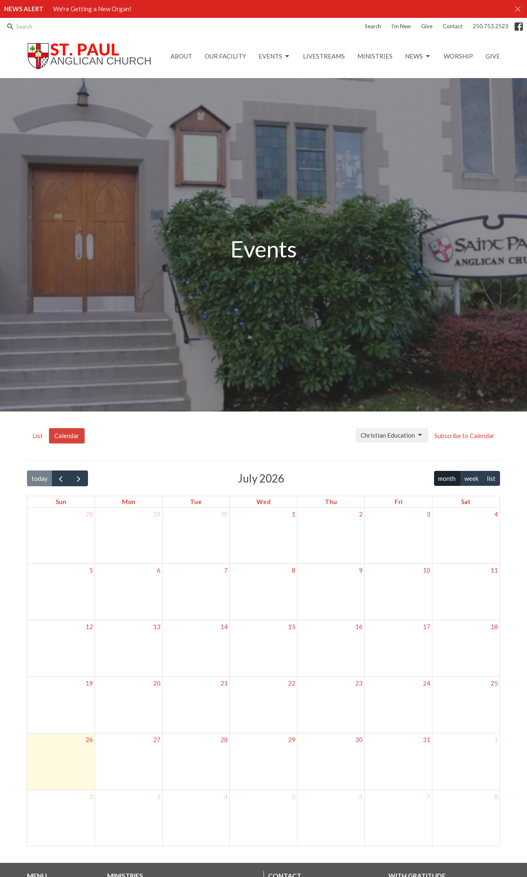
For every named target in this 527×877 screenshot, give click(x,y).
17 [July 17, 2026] (426, 626)
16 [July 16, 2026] (359, 626)
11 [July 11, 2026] (494, 570)
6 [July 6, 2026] (159, 570)
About (181, 56)
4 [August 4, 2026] (226, 796)
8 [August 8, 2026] (496, 796)
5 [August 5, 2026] (293, 796)
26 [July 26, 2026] (89, 739)
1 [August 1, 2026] (496, 739)
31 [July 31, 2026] (426, 739)
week (471, 478)
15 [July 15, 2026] (291, 626)
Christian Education (392, 435)
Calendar (66, 435)
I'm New (401, 26)
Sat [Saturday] (466, 501)
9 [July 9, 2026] (361, 570)
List (37, 435)
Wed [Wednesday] (263, 501)
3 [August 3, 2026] (159, 796)
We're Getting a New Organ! (92, 8)
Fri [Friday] (399, 501)
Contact (452, 26)
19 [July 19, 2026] (89, 683)
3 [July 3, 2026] (428, 514)
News (418, 56)
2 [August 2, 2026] (91, 796)
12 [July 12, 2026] (89, 626)
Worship (458, 56)
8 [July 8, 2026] (293, 570)
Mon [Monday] (128, 501)
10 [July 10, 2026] (426, 570)
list (491, 478)
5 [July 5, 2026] (91, 570)
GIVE (493, 56)
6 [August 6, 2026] (361, 796)
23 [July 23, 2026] (359, 683)
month (447, 478)
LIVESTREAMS (324, 56)
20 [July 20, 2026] (157, 683)
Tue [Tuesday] (196, 501)
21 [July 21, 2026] (224, 683)
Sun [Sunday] (61, 501)
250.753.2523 (490, 26)
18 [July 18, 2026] (494, 626)
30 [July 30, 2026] (359, 739)
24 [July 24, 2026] (426, 683)
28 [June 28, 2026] (89, 514)
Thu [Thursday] (331, 501)
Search (373, 26)
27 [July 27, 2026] (157, 739)
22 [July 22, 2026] (291, 683)
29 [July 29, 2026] (291, 739)
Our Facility (225, 56)
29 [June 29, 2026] (157, 514)
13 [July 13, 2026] (157, 626)
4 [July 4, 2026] (496, 514)
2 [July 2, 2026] (361, 514)
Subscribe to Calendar (464, 435)
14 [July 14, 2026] (224, 626)
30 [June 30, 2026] (224, 514)
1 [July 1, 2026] (293, 514)
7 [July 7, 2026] (226, 570)
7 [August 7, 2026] (428, 796)
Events (274, 56)
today (40, 478)
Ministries (375, 56)
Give (426, 26)
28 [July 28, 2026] (224, 739)
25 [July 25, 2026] (494, 683)
